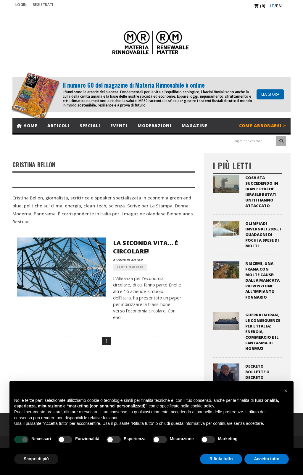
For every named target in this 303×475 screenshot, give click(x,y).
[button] (286, 390)
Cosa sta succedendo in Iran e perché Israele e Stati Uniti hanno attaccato (261, 191)
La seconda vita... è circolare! (145, 247)
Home (27, 125)
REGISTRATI (43, 4)
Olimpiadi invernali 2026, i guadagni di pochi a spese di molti (263, 234)
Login (21, 4)
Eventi (119, 125)
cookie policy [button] (202, 406)
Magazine (194, 125)
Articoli (58, 125)
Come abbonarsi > (262, 125)
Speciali (90, 125)
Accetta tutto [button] (266, 458)
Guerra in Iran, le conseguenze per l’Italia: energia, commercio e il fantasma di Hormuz (262, 331)
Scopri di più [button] (36, 458)
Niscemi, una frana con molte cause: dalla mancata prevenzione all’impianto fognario (262, 280)
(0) (259, 6)
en (279, 6)
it (272, 6)
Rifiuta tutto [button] (221, 458)
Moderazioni (155, 125)
